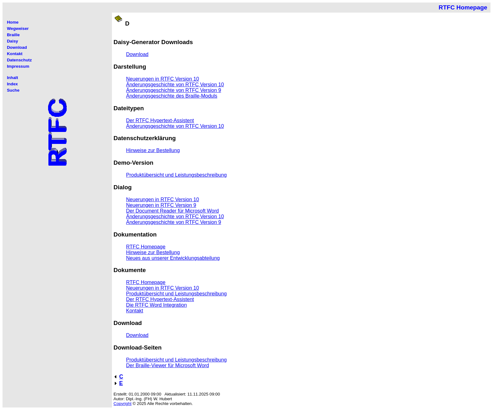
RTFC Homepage (145, 246)
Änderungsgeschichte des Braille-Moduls (171, 96)
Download (137, 54)
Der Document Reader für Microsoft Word (172, 211)
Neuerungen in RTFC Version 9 (161, 205)
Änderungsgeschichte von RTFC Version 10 (175, 84)
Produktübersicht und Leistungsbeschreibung (176, 175)
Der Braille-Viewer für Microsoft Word (167, 365)
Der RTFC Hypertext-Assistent (160, 120)
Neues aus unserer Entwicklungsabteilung (173, 258)
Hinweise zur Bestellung (153, 150)
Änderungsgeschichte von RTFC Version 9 (173, 90)
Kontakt (134, 310)
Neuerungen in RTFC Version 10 (162, 79)
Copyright (122, 403)
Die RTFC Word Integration (156, 305)
